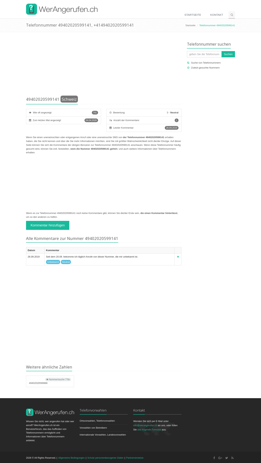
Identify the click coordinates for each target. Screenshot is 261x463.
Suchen (228, 54)
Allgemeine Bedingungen (71, 457)
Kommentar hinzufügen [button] (48, 225)
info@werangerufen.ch (145, 425)
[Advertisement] (103, 65)
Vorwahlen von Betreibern (93, 427)
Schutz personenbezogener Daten (105, 457)
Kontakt (216, 14)
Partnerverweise (134, 457)
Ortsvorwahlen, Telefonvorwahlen (97, 420)
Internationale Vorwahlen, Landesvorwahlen (103, 434)
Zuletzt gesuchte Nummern (205, 67)
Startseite (192, 14)
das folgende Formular (149, 429)
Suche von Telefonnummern (206, 62)
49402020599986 (50, 381)
